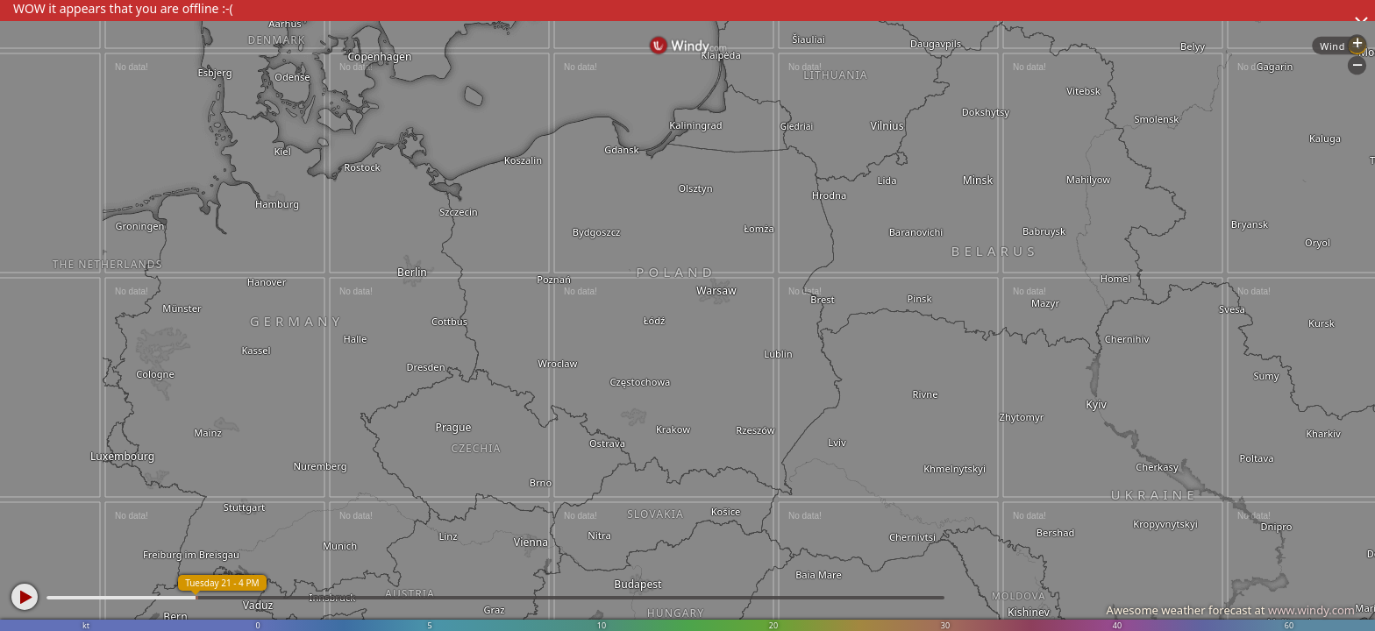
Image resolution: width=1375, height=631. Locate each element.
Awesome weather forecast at (1230, 610)
